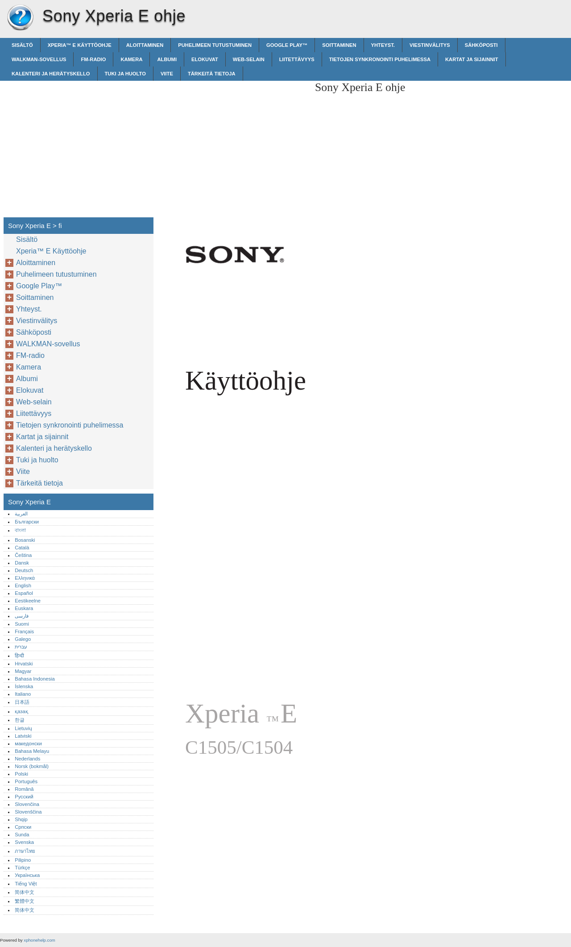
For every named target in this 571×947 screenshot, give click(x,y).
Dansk (22, 562)
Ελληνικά (25, 578)
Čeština (23, 555)
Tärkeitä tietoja (212, 73)
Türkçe (22, 867)
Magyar (23, 671)
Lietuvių (23, 728)
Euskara (24, 608)
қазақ (21, 711)
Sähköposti (481, 45)
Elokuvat (204, 59)
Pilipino (23, 860)
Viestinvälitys (430, 45)
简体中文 (24, 892)
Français (24, 631)
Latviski (23, 736)
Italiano (23, 694)
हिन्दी (19, 655)
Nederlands (27, 758)
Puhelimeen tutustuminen (215, 45)
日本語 (22, 702)
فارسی (22, 616)
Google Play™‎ (286, 45)
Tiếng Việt (26, 883)
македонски (28, 743)
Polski (21, 774)
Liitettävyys (296, 59)
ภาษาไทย (25, 851)
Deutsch (24, 570)
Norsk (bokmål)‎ (32, 766)
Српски (23, 827)
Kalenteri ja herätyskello (51, 73)
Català (22, 547)
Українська (27, 875)
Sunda (22, 834)
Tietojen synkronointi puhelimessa (379, 59)
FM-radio (93, 59)
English (23, 585)
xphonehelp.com (39, 940)
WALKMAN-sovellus (39, 59)
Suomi (22, 624)
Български (27, 521)
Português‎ (26, 781)
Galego (23, 639)
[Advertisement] (233, 143)
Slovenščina (28, 811)
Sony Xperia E (20, 17)
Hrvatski (24, 663)
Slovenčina (27, 804)
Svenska (24, 842)
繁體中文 (24, 901)
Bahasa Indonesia (35, 678)
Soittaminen (339, 45)
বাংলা (20, 530)
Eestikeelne (28, 600)
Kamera (131, 59)
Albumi (167, 59)
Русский (24, 796)
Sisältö (22, 45)
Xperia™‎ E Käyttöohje (80, 45)
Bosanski (25, 540)
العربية (21, 513)
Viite (167, 73)
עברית (21, 646)
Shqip (21, 819)
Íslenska (24, 686)
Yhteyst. (383, 45)
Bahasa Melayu (32, 751)
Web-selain (249, 59)
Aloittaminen (145, 45)
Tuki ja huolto (125, 73)
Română (24, 789)
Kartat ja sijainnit (471, 59)
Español (24, 593)
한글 (20, 720)
